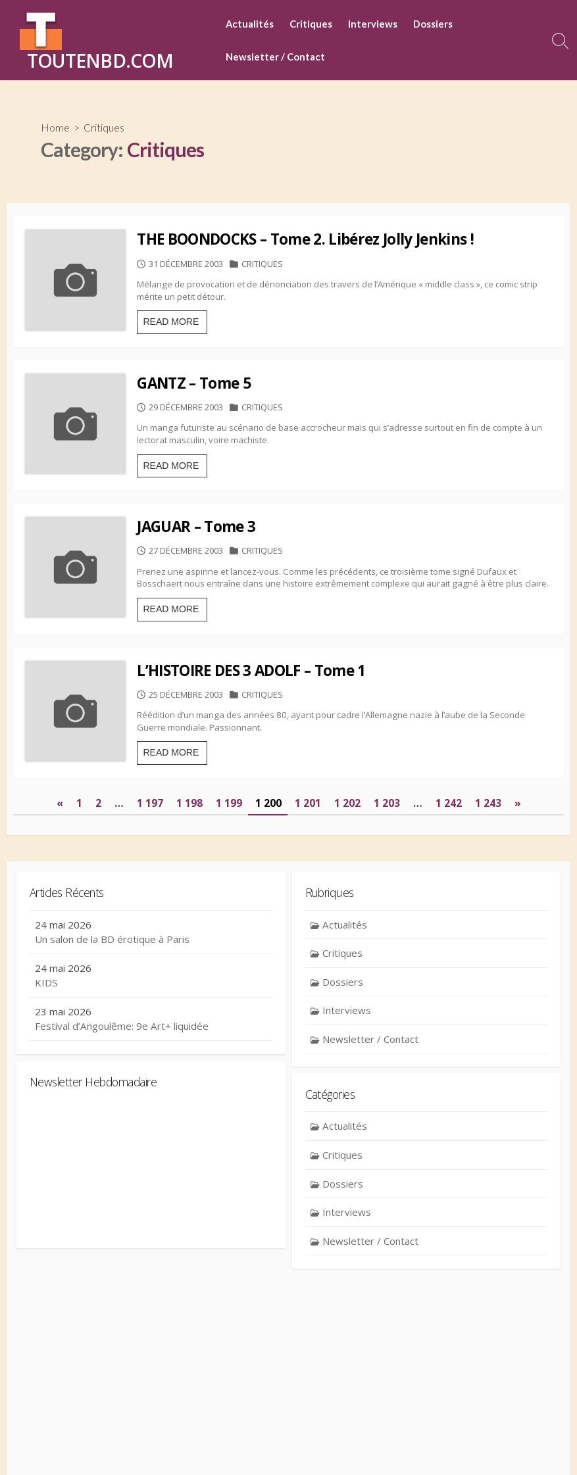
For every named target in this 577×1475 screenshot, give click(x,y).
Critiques (310, 24)
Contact (220, 1446)
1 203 (387, 914)
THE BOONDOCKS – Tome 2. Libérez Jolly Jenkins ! (339, 240)
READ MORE (209, 352)
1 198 (189, 914)
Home (55, 128)
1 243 (487, 914)
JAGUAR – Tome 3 (230, 582)
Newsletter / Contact (275, 56)
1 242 (448, 914)
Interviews (372, 24)
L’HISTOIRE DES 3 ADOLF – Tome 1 (285, 753)
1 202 (347, 914)
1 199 (229, 914)
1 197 (150, 914)
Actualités (250, 24)
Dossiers (433, 24)
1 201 (308, 914)
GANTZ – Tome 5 (228, 411)
